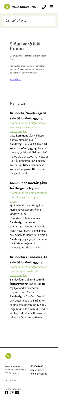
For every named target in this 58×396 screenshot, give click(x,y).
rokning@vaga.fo (38, 373)
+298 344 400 (36, 366)
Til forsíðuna (15, 79)
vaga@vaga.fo (37, 370)
